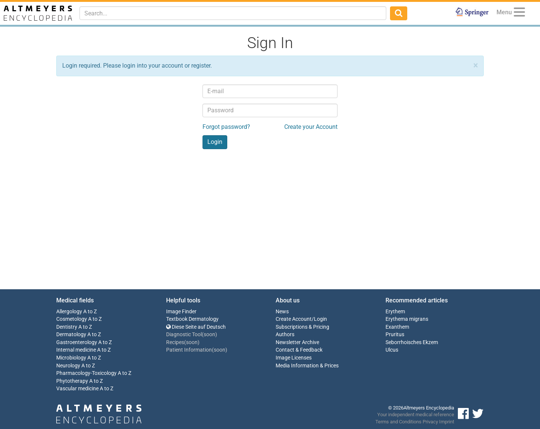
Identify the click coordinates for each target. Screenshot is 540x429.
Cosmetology (71, 319)
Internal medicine (76, 350)
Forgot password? (226, 126)
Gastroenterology (76, 342)
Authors (285, 334)
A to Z (90, 311)
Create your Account (311, 126)
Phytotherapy (72, 381)
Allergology (69, 311)
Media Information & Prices (307, 366)
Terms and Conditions (398, 421)
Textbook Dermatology (192, 319)
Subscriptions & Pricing (302, 327)
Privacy (430, 421)
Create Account (294, 319)
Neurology (68, 366)
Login (320, 319)
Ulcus (392, 350)
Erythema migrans (407, 319)
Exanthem (397, 327)
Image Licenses (294, 358)
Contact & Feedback (299, 350)
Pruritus (395, 334)
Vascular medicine (77, 388)
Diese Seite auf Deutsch (196, 327)
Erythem (395, 311)
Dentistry (66, 327)
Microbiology (71, 358)
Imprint (446, 421)
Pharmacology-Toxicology (86, 373)
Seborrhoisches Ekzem (412, 342)
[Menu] (519, 13)
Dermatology (71, 334)
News (282, 311)
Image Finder (181, 311)
